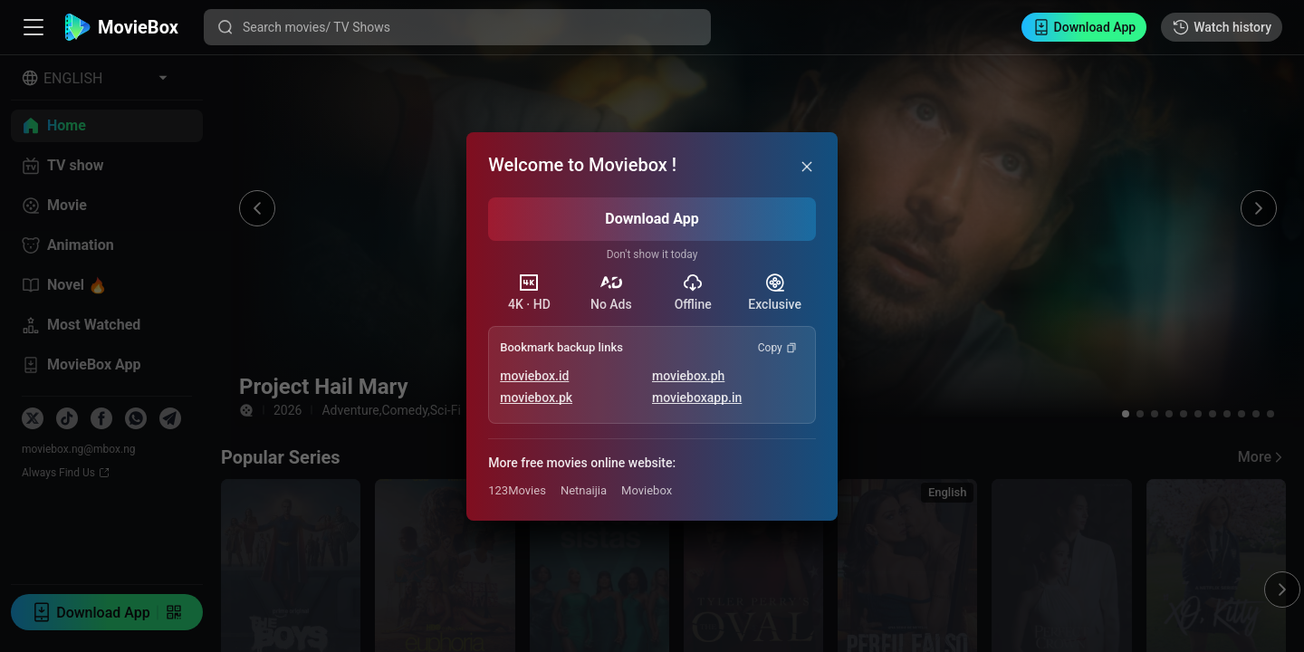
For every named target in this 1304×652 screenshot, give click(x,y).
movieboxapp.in (697, 397)
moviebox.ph (688, 376)
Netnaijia (584, 490)
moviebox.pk (536, 397)
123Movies (517, 490)
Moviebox (646, 490)
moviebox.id (534, 376)
